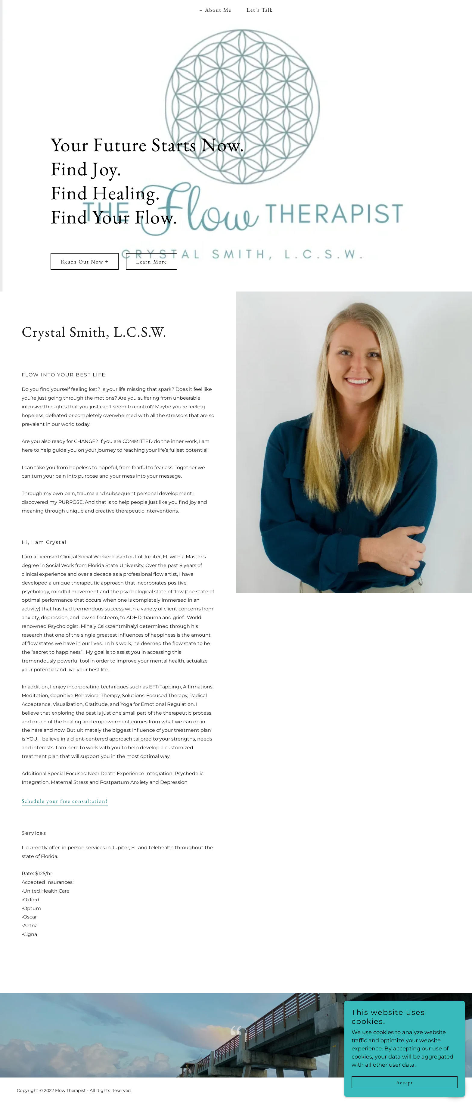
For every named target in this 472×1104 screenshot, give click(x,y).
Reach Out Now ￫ (84, 261)
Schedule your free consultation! (65, 800)
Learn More (151, 261)
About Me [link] (218, 9)
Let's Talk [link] (260, 9)
